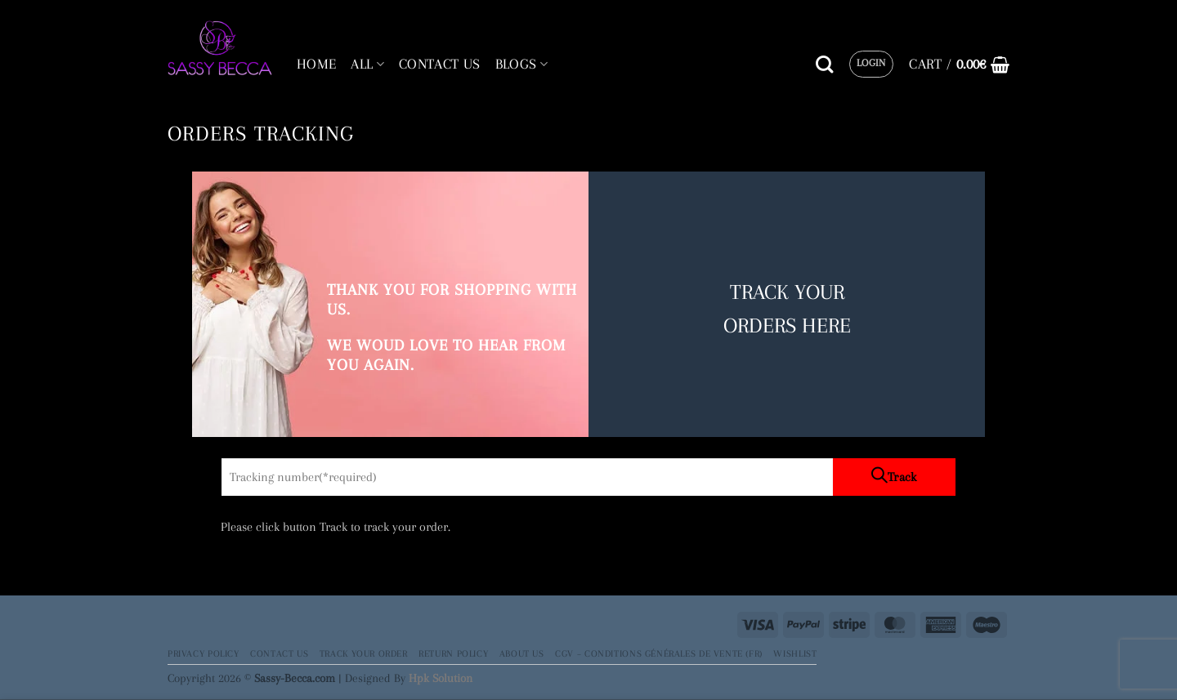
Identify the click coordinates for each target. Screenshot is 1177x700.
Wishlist (795, 653)
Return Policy (453, 653)
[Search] (824, 64)
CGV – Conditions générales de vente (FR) (659, 653)
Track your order (364, 653)
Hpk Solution (440, 677)
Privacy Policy (203, 653)
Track (902, 477)
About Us (521, 653)
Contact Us (279, 653)
